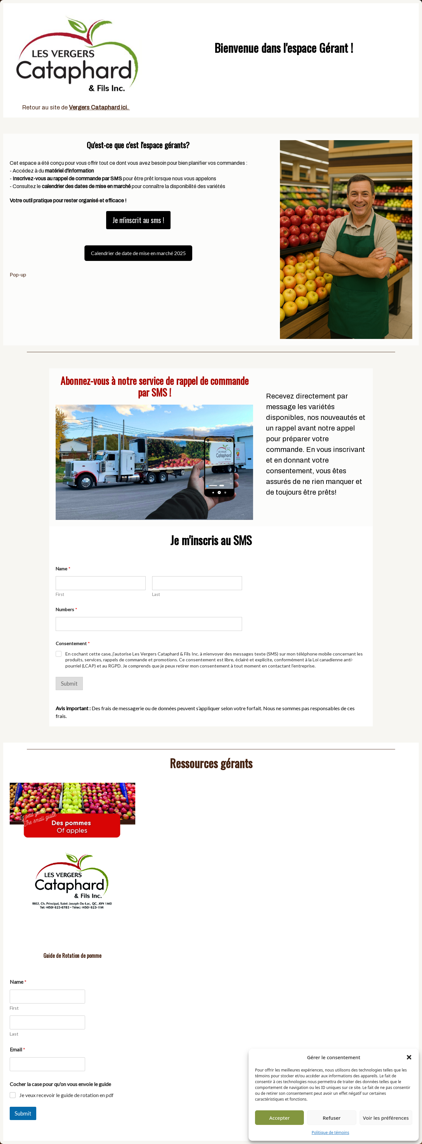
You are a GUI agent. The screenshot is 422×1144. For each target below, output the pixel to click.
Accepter (279, 1118)
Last (156, 594)
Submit (69, 683)
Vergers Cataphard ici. (99, 107)
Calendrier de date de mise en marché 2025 (138, 253)
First (60, 594)
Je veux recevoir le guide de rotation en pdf (66, 1095)
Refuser (331, 1118)
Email (17, 1049)
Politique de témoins (330, 1132)
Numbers (66, 609)
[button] (409, 1057)
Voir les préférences (386, 1118)
